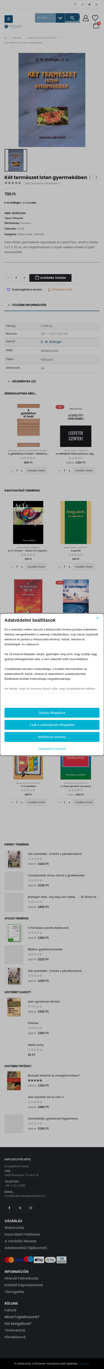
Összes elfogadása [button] (52, 713)
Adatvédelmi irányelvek (52, 748)
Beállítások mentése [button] (52, 737)
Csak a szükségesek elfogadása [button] (52, 725)
